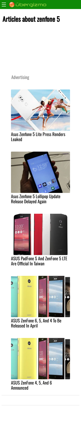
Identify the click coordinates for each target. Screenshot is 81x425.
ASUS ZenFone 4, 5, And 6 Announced (31, 385)
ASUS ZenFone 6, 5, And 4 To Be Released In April (36, 323)
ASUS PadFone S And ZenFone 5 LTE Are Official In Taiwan (39, 261)
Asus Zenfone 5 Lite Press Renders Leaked (38, 136)
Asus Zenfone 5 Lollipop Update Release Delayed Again (35, 199)
